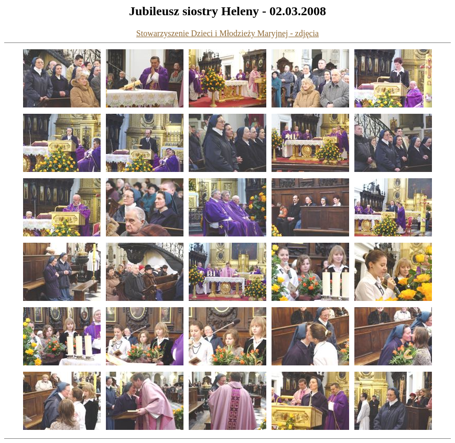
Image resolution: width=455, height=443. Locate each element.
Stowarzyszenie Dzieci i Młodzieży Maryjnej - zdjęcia (227, 33)
